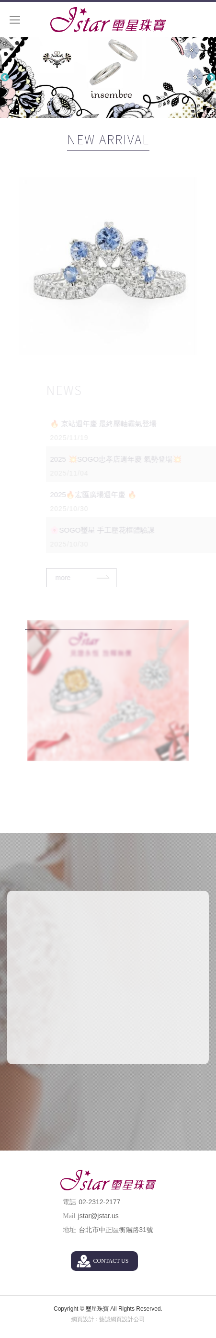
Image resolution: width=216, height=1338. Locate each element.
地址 (69, 1229)
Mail (69, 1216)
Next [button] (211, 77)
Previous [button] (5, 77)
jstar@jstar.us (98, 1216)
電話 (69, 1202)
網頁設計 (82, 1319)
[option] (108, 77)
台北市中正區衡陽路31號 (116, 1229)
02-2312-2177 (99, 1202)
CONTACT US (111, 1260)
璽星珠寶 (108, 19)
